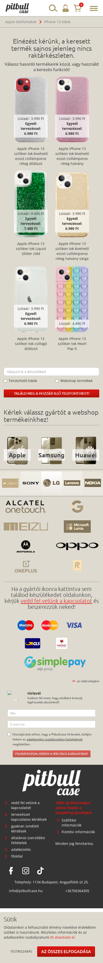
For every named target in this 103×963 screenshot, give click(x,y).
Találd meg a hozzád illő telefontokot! (51, 393)
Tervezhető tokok (20, 380)
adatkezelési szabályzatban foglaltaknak (55, 739)
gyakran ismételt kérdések (25, 828)
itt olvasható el (62, 937)
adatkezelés (21, 849)
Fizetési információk (78, 831)
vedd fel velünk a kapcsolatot (56, 600)
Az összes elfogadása (66, 951)
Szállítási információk (71, 822)
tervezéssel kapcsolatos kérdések (29, 817)
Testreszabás (21, 951)
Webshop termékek (74, 380)
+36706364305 (77, 890)
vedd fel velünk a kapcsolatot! (25, 805)
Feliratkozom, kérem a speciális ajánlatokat (51, 754)
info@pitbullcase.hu (26, 890)
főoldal (17, 856)
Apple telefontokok (20, 21)
